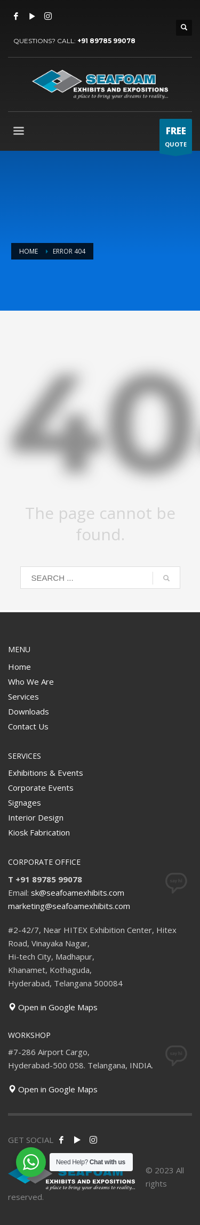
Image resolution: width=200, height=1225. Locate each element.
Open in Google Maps (53, 1007)
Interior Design (35, 817)
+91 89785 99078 (106, 41)
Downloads (28, 711)
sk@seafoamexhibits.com (77, 892)
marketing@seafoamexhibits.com (69, 906)
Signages (24, 802)
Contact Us (28, 726)
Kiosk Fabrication (39, 832)
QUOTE (175, 138)
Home (19, 666)
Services (23, 696)
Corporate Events (41, 787)
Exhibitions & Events (45, 772)
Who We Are (31, 681)
